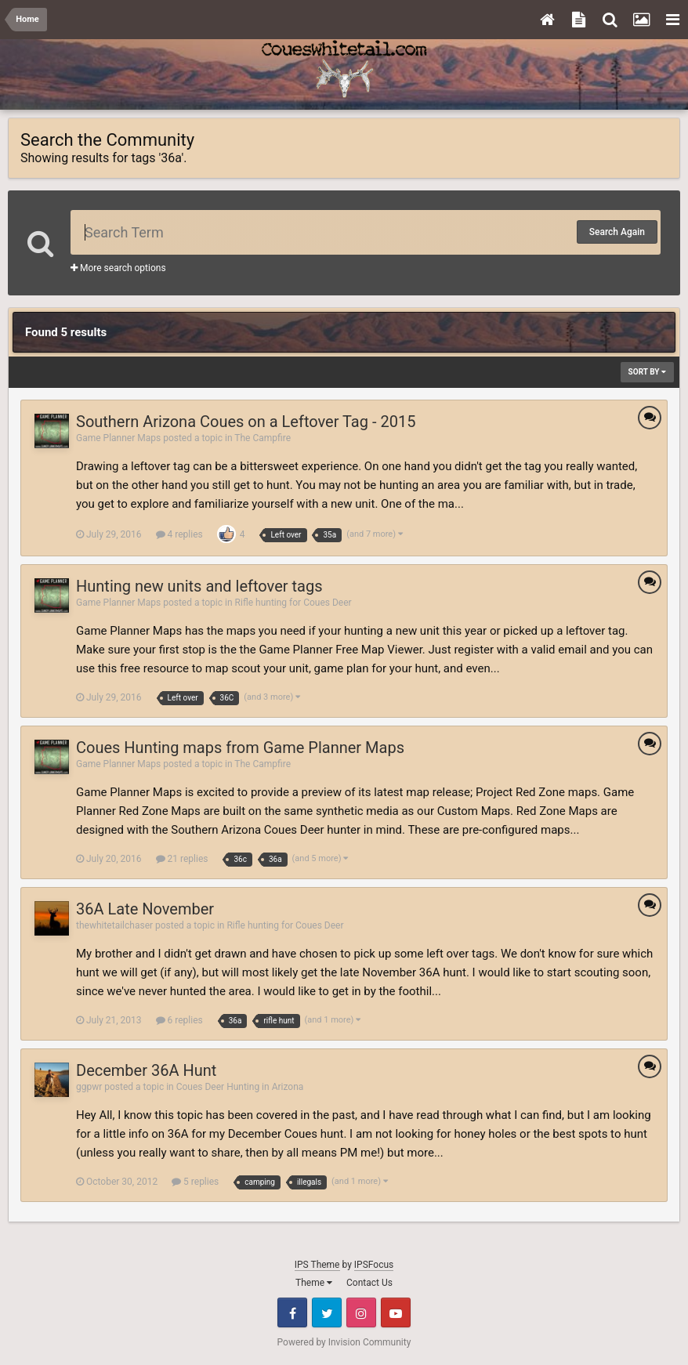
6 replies (179, 1020)
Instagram (361, 1312)
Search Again (617, 231)
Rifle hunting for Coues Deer (293, 602)
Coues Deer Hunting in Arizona (240, 1086)
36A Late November (145, 909)
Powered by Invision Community (344, 1342)
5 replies (195, 1181)
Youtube (396, 1312)
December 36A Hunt (146, 1070)
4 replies (179, 534)
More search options (118, 267)
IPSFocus (373, 1264)
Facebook (292, 1312)
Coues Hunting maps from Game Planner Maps (240, 747)
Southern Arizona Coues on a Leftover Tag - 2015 (245, 421)
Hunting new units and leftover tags (199, 586)
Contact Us (369, 1282)
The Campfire (262, 438)
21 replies (182, 858)
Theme (313, 1282)
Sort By (647, 372)
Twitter (327, 1312)
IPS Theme (317, 1264)
